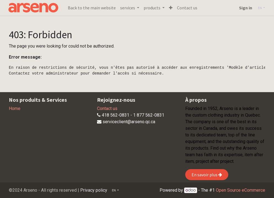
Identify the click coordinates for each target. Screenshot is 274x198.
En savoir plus (207, 174)
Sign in (244, 7)
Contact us (107, 108)
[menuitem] (93, 7)
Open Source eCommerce (240, 190)
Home (14, 108)
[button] (172, 7)
